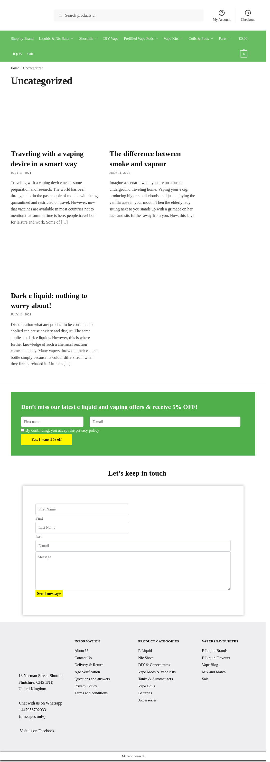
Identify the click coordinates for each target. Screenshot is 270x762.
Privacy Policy (86, 686)
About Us (82, 651)
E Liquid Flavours (216, 658)
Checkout (248, 15)
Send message (49, 593)
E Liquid (145, 651)
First (39, 518)
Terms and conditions (91, 693)
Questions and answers (92, 679)
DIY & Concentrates (154, 665)
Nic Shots (145, 658)
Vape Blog (210, 665)
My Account (222, 15)
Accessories (147, 700)
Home (15, 68)
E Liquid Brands (214, 651)
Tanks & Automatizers (155, 679)
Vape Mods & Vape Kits (157, 672)
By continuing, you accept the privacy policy (60, 430)
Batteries (145, 693)
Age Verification (87, 672)
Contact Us (83, 658)
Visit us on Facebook (37, 731)
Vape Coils (146, 686)
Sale (205, 679)
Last (39, 536)
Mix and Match (214, 672)
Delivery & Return (89, 665)
